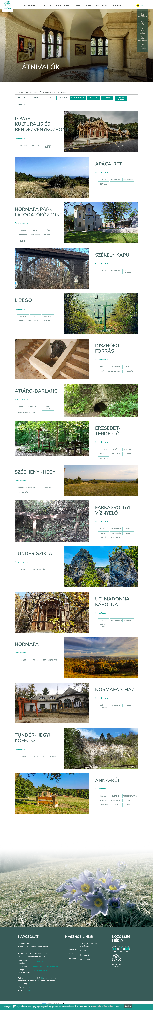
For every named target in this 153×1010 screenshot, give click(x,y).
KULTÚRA (93, 98)
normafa (103, 184)
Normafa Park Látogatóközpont (39, 212)
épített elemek (48, 146)
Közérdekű (84, 955)
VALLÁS (107, 98)
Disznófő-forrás (108, 348)
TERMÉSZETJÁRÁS (78, 98)
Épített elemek (23, 240)
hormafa (104, 800)
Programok (46, 6)
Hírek (77, 6)
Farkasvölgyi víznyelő (112, 510)
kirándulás (116, 371)
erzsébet (116, 449)
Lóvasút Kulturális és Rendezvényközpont (42, 124)
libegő (35, 320)
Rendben (128, 1006)
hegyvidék (35, 145)
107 (30, 984)
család (48, 488)
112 (29, 990)
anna (116, 805)
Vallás (103, 449)
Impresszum (85, 959)
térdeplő (128, 449)
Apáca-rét (108, 164)
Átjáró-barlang (36, 391)
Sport (35, 230)
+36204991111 (40, 962)
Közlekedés (72, 949)
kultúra (23, 145)
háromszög (116, 533)
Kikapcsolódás (29, 6)
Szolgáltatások (63, 6)
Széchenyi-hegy (35, 472)
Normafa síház (114, 689)
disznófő (116, 367)
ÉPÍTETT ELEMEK (121, 99)
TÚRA (49, 98)
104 (41, 978)
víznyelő (128, 529)
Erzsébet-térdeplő (108, 431)
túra (128, 367)
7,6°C (142, 23)
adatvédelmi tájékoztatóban (102, 1006)
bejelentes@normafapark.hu (45, 966)
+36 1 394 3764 (40, 971)
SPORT (35, 98)
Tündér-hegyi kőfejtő (32, 738)
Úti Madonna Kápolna (112, 602)
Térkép (88, 6)
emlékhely (115, 454)
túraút (103, 537)
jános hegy (48, 408)
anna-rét (103, 805)
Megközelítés (102, 6)
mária (128, 454)
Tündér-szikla (33, 553)
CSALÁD (21, 98)
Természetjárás (118, 180)
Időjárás (70, 954)
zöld (103, 533)
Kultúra (48, 235)
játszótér (128, 800)
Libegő (23, 300)
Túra (103, 180)
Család (23, 230)
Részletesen (21, 138)
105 (30, 987)
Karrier (83, 950)
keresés (143, 46)
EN (142, 6)
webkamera (142, 15)
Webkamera (72, 958)
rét (128, 805)
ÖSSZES (21, 104)
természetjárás (106, 371)
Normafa (117, 6)
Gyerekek (23, 235)
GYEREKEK (63, 98)
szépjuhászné (24, 413)
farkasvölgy (117, 529)
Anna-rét (107, 780)
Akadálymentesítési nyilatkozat (88, 945)
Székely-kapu (112, 255)
